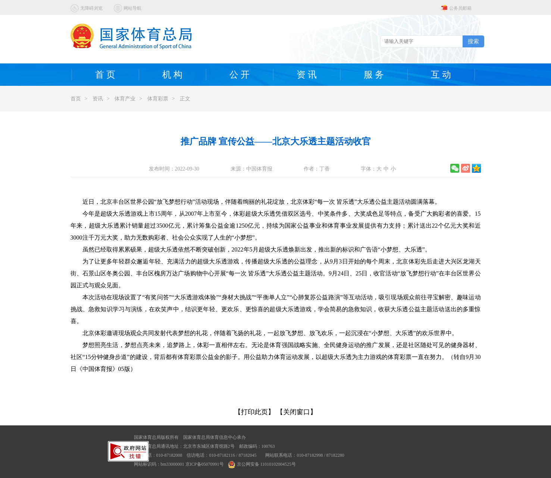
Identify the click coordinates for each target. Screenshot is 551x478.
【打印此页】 (254, 412)
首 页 (105, 74)
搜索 (473, 41)
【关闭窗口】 (296, 412)
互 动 (441, 74)
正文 (185, 98)
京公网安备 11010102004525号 (262, 464)
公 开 (239, 74)
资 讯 (307, 74)
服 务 (374, 74)
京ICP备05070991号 (204, 464)
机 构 (172, 74)
